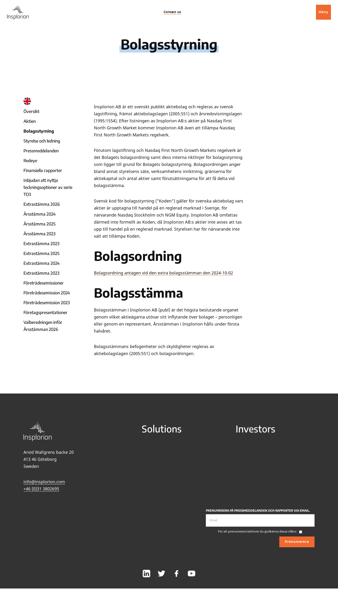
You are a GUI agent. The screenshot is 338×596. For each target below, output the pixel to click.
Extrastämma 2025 (41, 253)
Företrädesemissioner (43, 282)
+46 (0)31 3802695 (41, 492)
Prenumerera (297, 544)
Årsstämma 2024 (39, 214)
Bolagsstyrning (38, 131)
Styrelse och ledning (41, 140)
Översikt (31, 111)
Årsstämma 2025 (39, 223)
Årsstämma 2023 (39, 233)
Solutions (162, 431)
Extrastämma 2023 (41, 243)
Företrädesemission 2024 (46, 292)
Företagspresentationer (45, 312)
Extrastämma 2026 (41, 204)
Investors (255, 431)
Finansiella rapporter (42, 170)
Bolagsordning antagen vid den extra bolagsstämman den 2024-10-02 (163, 273)
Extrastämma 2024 (41, 263)
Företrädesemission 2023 (46, 302)
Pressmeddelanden (41, 150)
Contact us (172, 12)
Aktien (29, 121)
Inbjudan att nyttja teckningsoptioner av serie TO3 (47, 187)
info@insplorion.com (44, 484)
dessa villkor (287, 534)
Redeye (30, 160)
